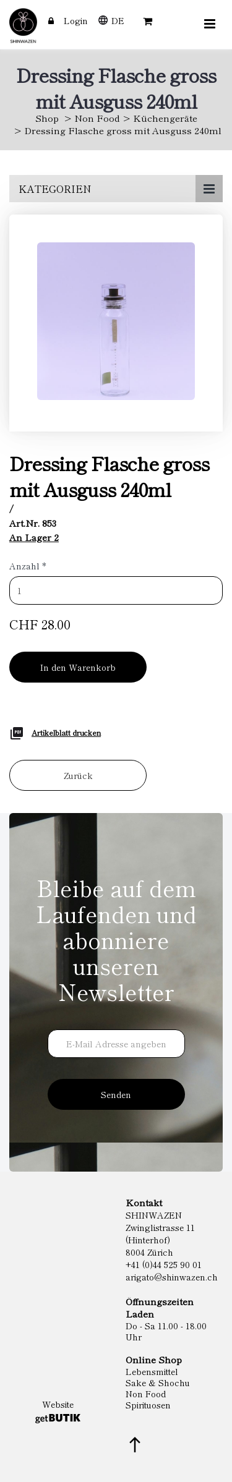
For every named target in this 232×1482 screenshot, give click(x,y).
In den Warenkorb (78, 667)
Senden (116, 1094)
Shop (47, 117)
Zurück (78, 775)
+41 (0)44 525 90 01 (164, 1264)
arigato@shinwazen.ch (172, 1277)
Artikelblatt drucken (66, 732)
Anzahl (27, 566)
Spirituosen (148, 1405)
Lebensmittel (152, 1371)
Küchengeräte (165, 117)
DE (117, 20)
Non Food (97, 117)
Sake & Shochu (158, 1382)
